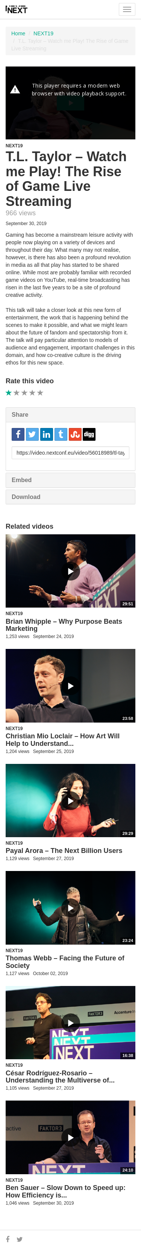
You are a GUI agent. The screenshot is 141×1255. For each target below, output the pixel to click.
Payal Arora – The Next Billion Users (64, 850)
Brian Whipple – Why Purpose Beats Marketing (64, 625)
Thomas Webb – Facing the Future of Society (65, 961)
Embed (22, 480)
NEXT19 (43, 33)
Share (20, 414)
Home (18, 33)
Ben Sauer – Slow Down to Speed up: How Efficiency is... (66, 1191)
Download (26, 497)
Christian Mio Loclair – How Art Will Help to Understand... (63, 739)
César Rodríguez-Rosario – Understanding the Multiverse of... (60, 1076)
